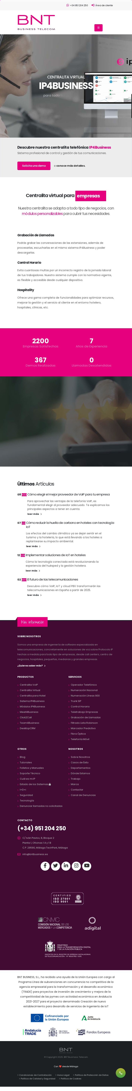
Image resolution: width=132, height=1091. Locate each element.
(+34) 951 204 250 (41, 828)
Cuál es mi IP (27, 778)
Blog (22, 757)
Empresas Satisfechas (40, 346)
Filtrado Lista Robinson (84, 722)
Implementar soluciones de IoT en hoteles (56, 555)
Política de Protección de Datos (92, 1075)
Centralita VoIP (29, 684)
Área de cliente (102, 5)
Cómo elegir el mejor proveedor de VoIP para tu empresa (68, 494)
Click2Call (26, 717)
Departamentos (80, 767)
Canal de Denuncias (83, 795)
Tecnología (27, 800)
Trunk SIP (76, 701)
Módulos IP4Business (32, 706)
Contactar (77, 789)
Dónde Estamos (80, 773)
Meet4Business (29, 712)
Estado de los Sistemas (35, 784)
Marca (75, 784)
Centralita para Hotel (33, 695)
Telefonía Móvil (80, 739)
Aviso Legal (63, 1075)
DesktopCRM (27, 728)
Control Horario (80, 706)
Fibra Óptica (78, 733)
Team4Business (29, 722)
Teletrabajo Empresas (84, 712)
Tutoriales (26, 762)
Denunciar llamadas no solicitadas (41, 806)
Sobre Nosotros (80, 757)
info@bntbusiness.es (35, 854)
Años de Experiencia (91, 346)
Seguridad (26, 795)
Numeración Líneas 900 (85, 695)
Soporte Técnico (30, 773)
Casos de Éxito (80, 762)
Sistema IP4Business (32, 701)
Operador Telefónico (84, 684)
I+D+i (23, 789)
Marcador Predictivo (83, 728)
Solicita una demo (34, 166)
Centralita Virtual (30, 690)
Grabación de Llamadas (86, 717)
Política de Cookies (71, 1078)
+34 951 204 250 (77, 5)
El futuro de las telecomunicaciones (52, 579)
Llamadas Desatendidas (91, 365)
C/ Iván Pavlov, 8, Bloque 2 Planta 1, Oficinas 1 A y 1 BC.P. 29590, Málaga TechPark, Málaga (45, 842)
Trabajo (75, 778)
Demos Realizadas (41, 365)
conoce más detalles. (70, 166)
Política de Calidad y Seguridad (38, 1078)
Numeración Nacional (84, 690)
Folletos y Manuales (32, 767)
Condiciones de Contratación (35, 1075)
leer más (34, 514)
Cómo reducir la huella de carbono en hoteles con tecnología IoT (70, 524)
